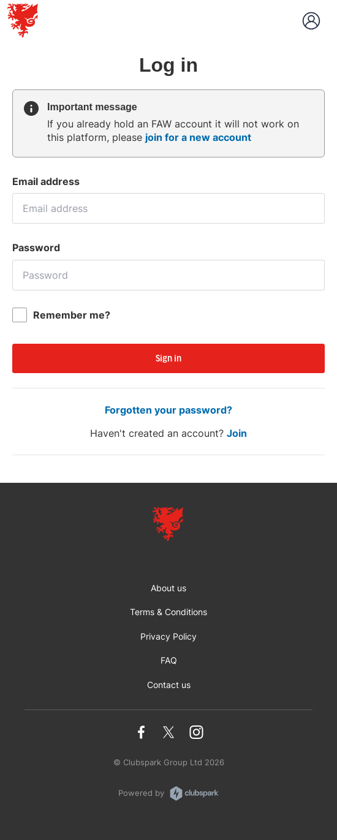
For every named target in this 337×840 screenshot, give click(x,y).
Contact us (169, 684)
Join (237, 433)
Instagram (196, 732)
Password (36, 247)
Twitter (169, 732)
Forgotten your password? (168, 410)
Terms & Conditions (168, 612)
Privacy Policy (168, 636)
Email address (46, 181)
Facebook (141, 732)
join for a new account (198, 137)
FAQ (169, 660)
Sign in (168, 359)
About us (168, 588)
